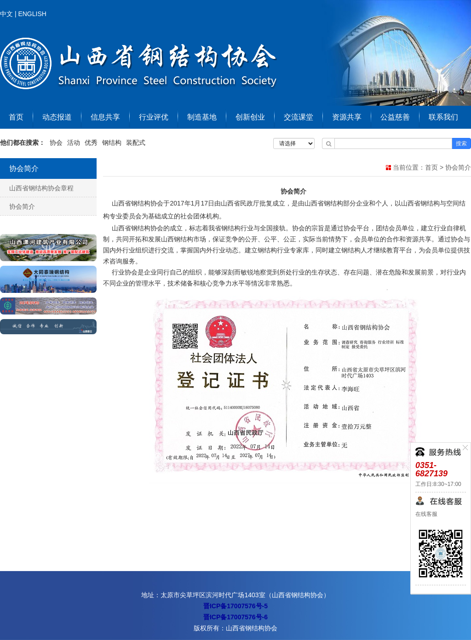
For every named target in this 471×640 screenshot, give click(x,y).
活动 (73, 142)
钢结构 (111, 142)
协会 (56, 142)
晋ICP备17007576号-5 (235, 606)
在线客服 (426, 514)
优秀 (91, 142)
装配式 (135, 142)
